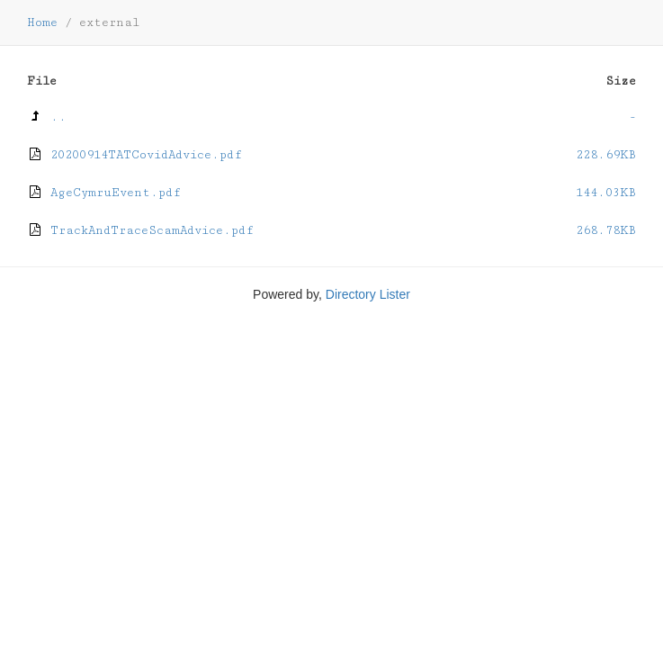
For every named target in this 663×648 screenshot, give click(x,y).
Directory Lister (368, 294)
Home (42, 22)
